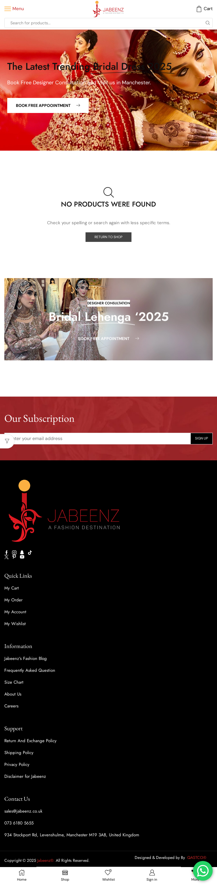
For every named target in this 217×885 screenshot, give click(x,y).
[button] (48, 105)
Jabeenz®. (46, 860)
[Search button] (207, 23)
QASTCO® (197, 857)
